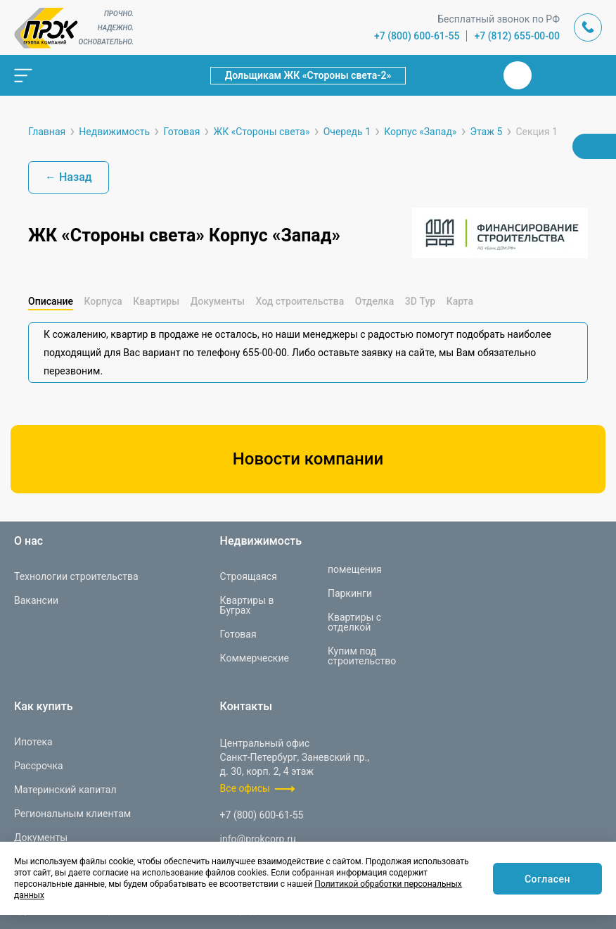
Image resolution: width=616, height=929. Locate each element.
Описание (50, 301)
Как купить (43, 706)
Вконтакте (517, 75)
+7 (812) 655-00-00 (517, 36)
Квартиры (156, 301)
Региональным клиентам (72, 813)
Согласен (547, 879)
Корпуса (103, 301)
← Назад (68, 177)
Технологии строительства (76, 576)
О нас (28, 541)
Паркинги (350, 593)
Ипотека (33, 741)
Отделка (374, 301)
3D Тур (420, 301)
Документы (218, 301)
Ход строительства (299, 301)
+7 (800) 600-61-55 (417, 36)
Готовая (238, 634)
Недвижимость (261, 541)
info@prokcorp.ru (258, 839)
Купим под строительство (362, 655)
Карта (460, 301)
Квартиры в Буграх (247, 605)
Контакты (246, 706)
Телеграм (551, 75)
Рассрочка (38, 765)
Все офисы (245, 788)
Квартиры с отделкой (354, 622)
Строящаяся (248, 576)
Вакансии (36, 600)
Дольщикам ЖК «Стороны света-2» (308, 75)
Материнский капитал (65, 789)
